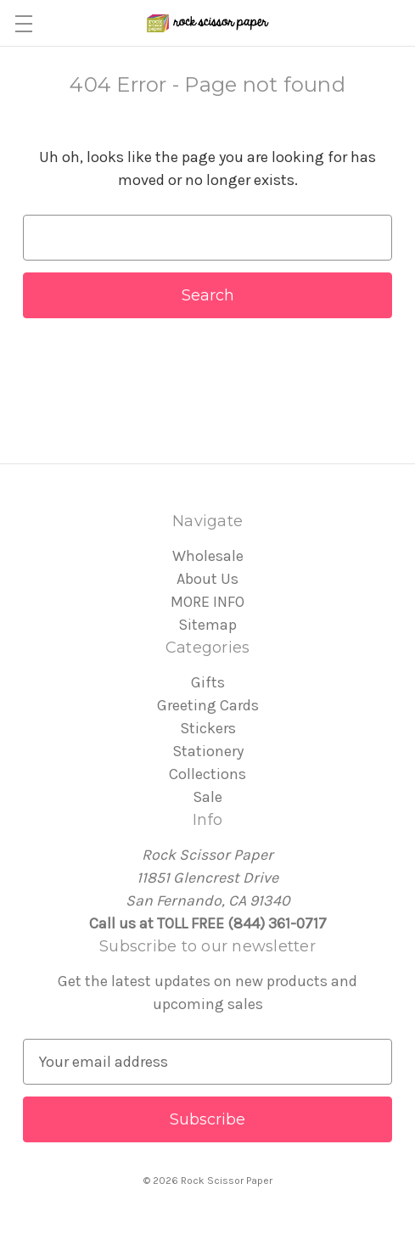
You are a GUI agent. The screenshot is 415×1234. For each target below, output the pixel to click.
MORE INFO (207, 601)
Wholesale (208, 556)
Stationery (208, 751)
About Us (207, 578)
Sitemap (207, 624)
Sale (207, 797)
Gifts (208, 682)
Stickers (208, 728)
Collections (207, 774)
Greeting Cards (208, 705)
